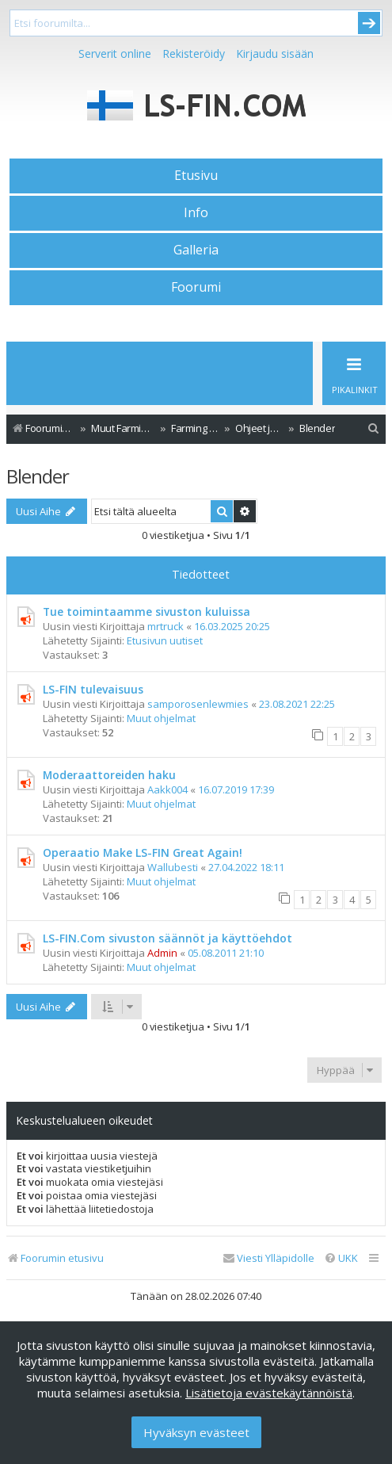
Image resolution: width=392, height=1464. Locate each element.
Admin (162, 953)
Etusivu (196, 175)
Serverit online (114, 53)
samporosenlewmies (198, 704)
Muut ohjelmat (161, 718)
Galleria (196, 249)
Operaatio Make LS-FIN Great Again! (142, 852)
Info (196, 212)
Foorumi (196, 287)
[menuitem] (374, 428)
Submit (369, 23)
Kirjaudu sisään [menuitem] (275, 53)
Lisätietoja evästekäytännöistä (268, 1393)
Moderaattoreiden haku (109, 774)
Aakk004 (167, 789)
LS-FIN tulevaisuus (93, 689)
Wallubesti (172, 867)
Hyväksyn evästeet (196, 1432)
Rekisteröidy (193, 53)
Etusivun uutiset (165, 640)
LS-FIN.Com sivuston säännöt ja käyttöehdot (167, 938)
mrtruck (165, 626)
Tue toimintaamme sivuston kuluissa (146, 611)
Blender (37, 476)
